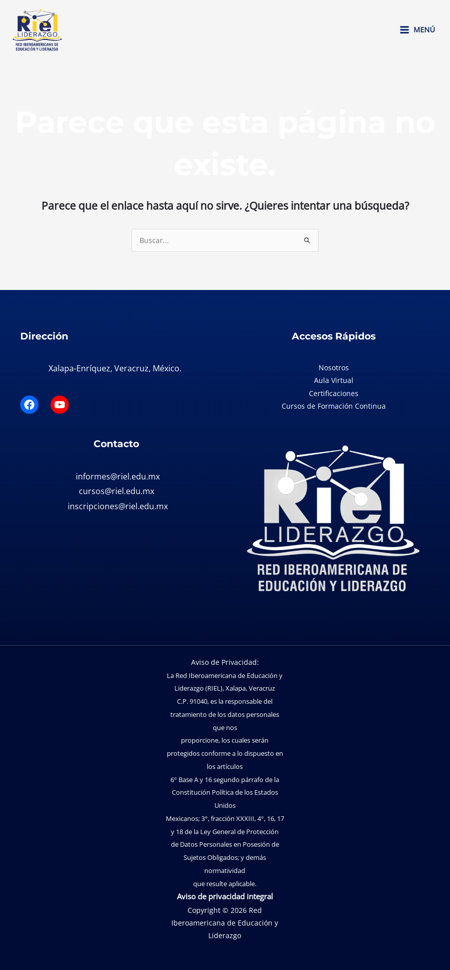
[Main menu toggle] (417, 29)
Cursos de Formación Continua (334, 406)
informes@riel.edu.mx (118, 476)
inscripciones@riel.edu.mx (118, 506)
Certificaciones (333, 393)
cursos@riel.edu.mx (116, 491)
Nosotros (334, 367)
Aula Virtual (333, 380)
